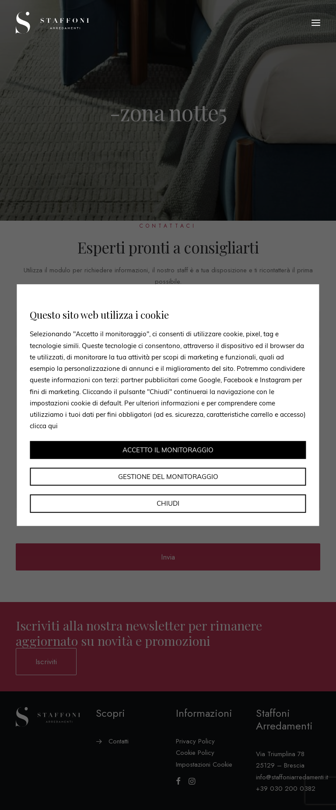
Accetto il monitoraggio (168, 450)
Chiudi (168, 503)
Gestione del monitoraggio (168, 476)
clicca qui (44, 426)
